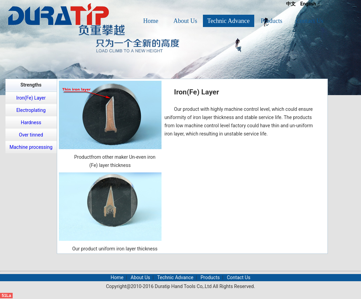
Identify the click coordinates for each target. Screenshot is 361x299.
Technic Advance (228, 20)
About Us (185, 20)
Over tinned (31, 135)
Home (150, 20)
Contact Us (309, 20)
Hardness (31, 122)
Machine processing (31, 147)
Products (271, 20)
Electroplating (31, 110)
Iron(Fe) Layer (31, 98)
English (308, 3)
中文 (291, 3)
